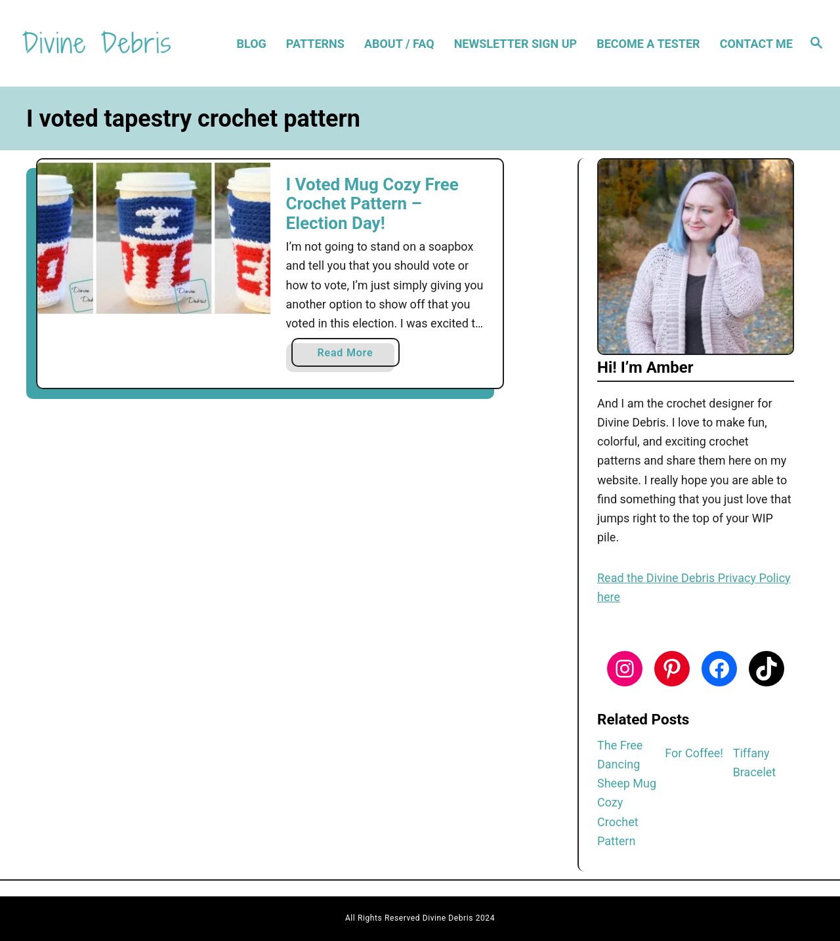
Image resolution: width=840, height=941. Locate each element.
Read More (350, 355)
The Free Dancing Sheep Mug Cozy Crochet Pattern (626, 793)
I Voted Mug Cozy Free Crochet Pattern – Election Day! (372, 204)
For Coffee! (694, 753)
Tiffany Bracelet (754, 762)
